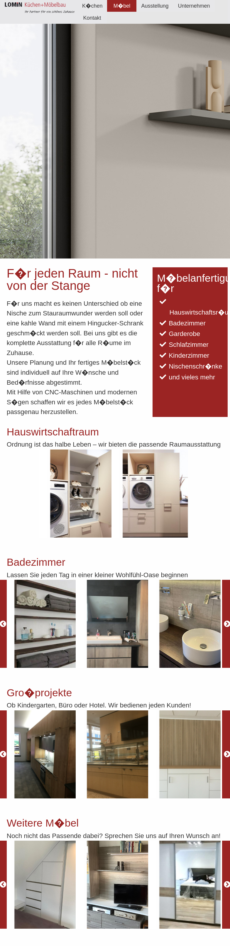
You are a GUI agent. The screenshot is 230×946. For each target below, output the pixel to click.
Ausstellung (154, 6)
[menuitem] (92, 6)
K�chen (92, 6)
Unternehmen (194, 6)
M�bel (122, 6)
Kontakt (92, 18)
